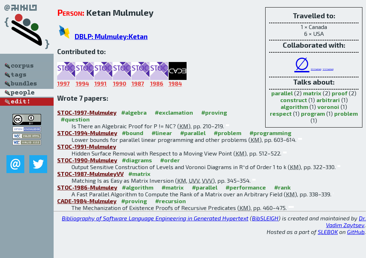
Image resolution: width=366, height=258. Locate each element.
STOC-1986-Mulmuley (87, 187)
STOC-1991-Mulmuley (86, 146)
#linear (162, 132)
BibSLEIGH (265, 218)
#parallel (193, 132)
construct (293, 99)
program (313, 113)
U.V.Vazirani (316, 69)
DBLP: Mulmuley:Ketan (111, 36)
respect (281, 113)
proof (339, 93)
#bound (132, 132)
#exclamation (174, 112)
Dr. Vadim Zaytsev (346, 221)
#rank (282, 187)
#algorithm (137, 187)
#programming (270, 132)
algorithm (294, 106)
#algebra (134, 112)
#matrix (139, 173)
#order (170, 160)
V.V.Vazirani (328, 69)
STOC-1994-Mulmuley (87, 132)
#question (75, 119)
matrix (312, 93)
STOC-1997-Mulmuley (87, 112)
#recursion (170, 200)
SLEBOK (328, 231)
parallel (282, 93)
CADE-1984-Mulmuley (87, 200)
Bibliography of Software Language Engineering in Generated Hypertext (155, 218)
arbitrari (328, 99)
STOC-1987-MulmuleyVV (90, 173)
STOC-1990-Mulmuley (87, 160)
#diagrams (137, 160)
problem (346, 113)
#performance (246, 187)
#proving (214, 112)
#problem (227, 132)
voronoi (328, 106)
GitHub (356, 231)
